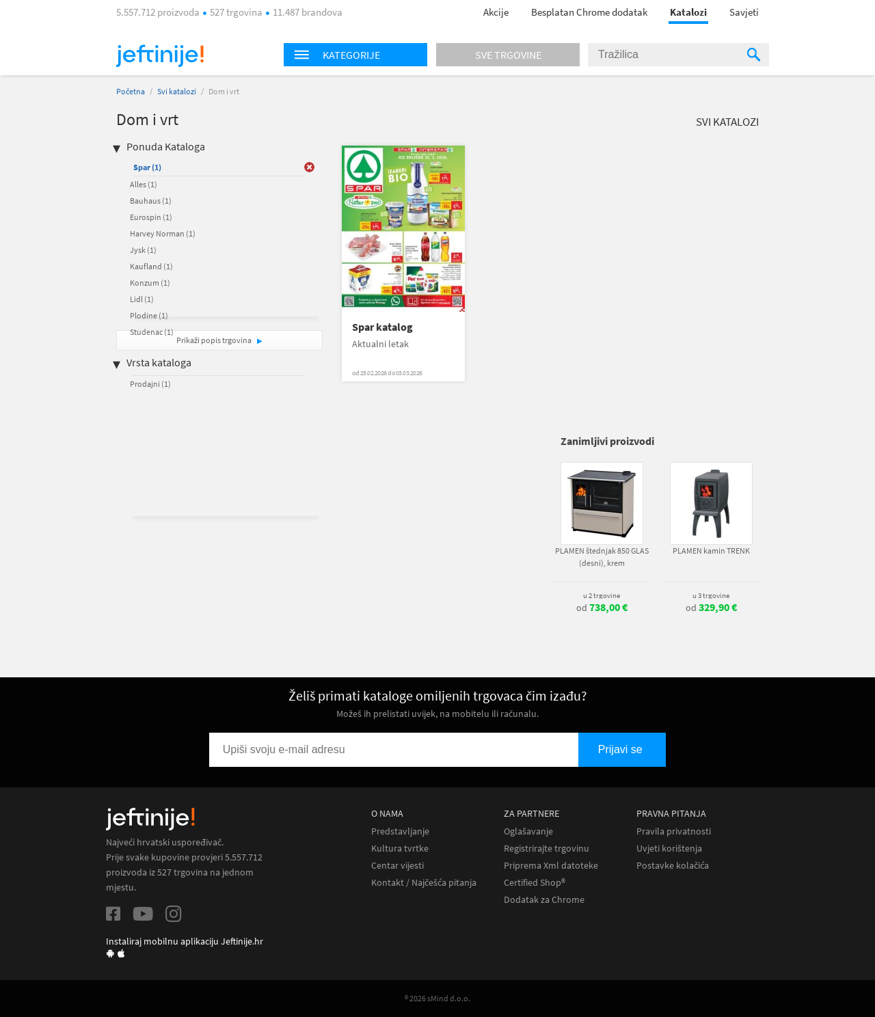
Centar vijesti (397, 865)
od (602, 607)
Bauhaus (151, 200)
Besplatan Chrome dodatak (589, 11)
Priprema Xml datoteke (551, 865)
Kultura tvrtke (400, 848)
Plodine (149, 315)
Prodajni (150, 384)
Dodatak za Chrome (544, 900)
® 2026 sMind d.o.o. (437, 998)
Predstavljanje (400, 831)
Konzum (150, 282)
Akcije (496, 11)
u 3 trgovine (710, 595)
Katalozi (688, 11)
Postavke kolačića (672, 865)
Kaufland (151, 266)
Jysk (143, 250)
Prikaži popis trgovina (214, 340)
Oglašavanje (528, 831)
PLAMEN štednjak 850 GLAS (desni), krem (602, 556)
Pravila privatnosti (673, 831)
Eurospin (151, 217)
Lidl (142, 299)
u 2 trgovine (601, 595)
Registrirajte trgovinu (546, 848)
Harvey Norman (163, 233)
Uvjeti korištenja (669, 848)
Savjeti (744, 11)
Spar (147, 167)
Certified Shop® (534, 883)
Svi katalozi (176, 91)
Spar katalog (382, 327)
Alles (143, 184)
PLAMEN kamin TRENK (711, 550)
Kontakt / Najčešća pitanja (423, 883)
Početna (130, 91)
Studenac (152, 332)
